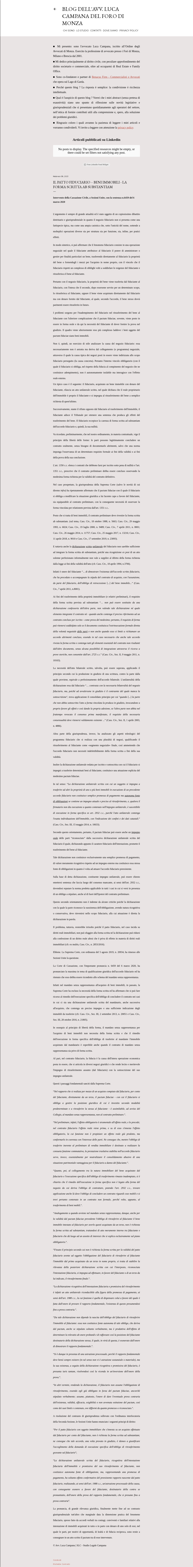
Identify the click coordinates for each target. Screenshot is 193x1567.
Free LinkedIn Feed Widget (96, 164)
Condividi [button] (57, 1560)
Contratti (66, 1564)
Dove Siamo (109, 30)
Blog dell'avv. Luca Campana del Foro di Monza (93, 16)
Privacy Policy (127, 30)
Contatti (94, 30)
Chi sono (68, 30)
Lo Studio (81, 30)
